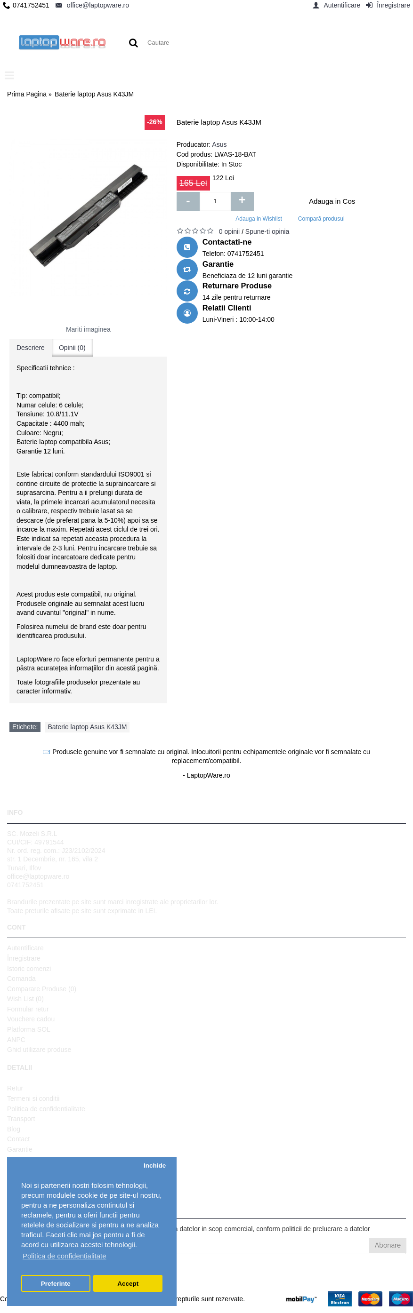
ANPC (16, 1039)
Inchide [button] (155, 1165)
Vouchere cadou (31, 1019)
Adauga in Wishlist (258, 218)
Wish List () (25, 999)
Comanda (21, 978)
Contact (18, 1139)
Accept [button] (127, 1283)
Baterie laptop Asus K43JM (87, 727)
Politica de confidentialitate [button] (64, 1256)
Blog (13, 1129)
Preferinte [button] (56, 1283)
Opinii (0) (72, 347)
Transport (21, 1118)
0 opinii (229, 231)
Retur (15, 1088)
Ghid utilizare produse (39, 1049)
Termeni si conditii (33, 1098)
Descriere (30, 347)
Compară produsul (321, 218)
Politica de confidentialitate (46, 1109)
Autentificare (25, 948)
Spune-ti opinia (267, 231)
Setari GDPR (26, 1190)
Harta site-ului (27, 1159)
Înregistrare (23, 958)
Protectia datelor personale (46, 1180)
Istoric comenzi (29, 968)
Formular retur (28, 1009)
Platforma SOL (28, 1029)
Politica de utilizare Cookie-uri (50, 1169)
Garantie (19, 1149)
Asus (219, 144)
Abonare (388, 1245)
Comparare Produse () (41, 989)
